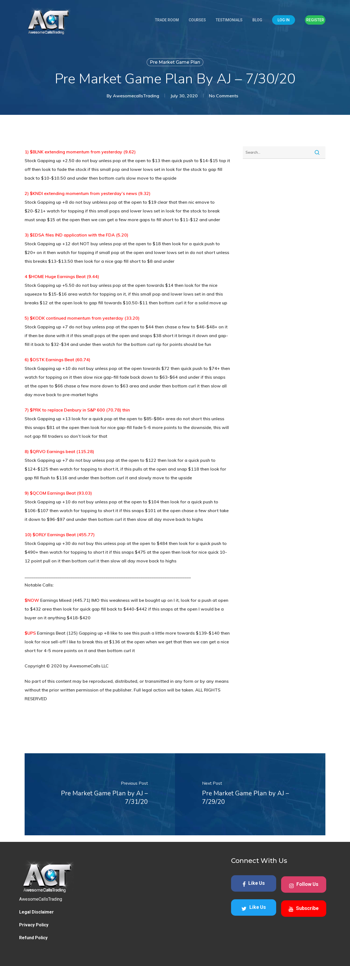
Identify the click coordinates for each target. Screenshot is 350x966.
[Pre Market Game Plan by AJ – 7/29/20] (250, 794)
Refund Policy (33, 937)
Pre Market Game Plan (175, 62)
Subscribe (303, 908)
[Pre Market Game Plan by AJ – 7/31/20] (100, 794)
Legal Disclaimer (36, 912)
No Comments (223, 95)
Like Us (254, 883)
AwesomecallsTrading (136, 95)
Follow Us (303, 885)
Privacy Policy (33, 924)
